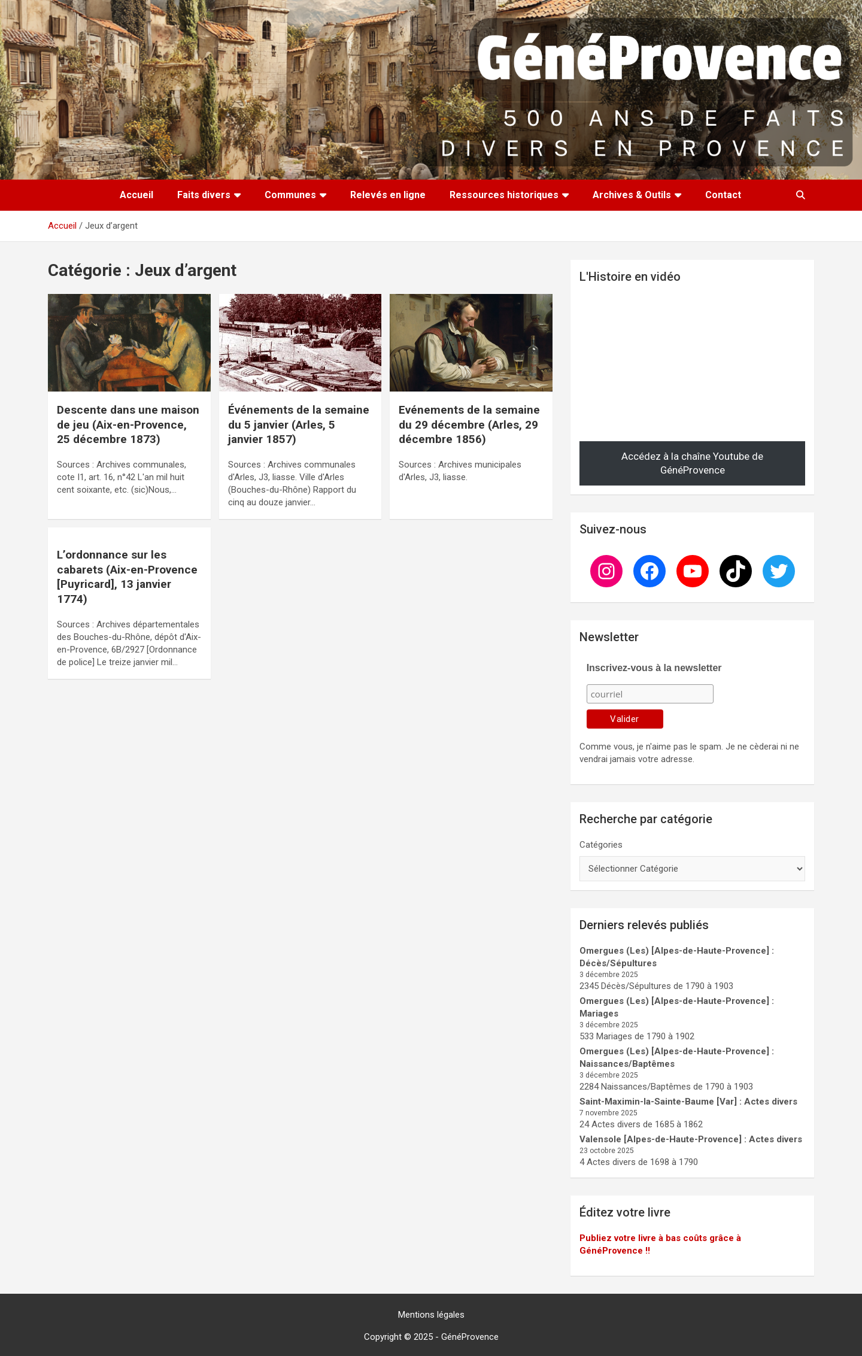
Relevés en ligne (388, 195)
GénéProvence (470, 1336)
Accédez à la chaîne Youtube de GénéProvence (692, 463)
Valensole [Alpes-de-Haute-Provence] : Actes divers (690, 1139)
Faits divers (203, 195)
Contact (723, 195)
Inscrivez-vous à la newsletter (654, 668)
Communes (290, 195)
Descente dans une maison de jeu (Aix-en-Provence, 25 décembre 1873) (128, 424)
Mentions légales (431, 1314)
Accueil (136, 195)
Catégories (601, 844)
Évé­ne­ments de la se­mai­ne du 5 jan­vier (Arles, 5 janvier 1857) (298, 424)
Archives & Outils (632, 195)
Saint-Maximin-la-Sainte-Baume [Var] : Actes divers (688, 1101)
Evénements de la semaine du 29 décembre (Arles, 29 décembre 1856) (469, 424)
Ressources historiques (504, 195)
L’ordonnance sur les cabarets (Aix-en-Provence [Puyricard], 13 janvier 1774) (127, 577)
